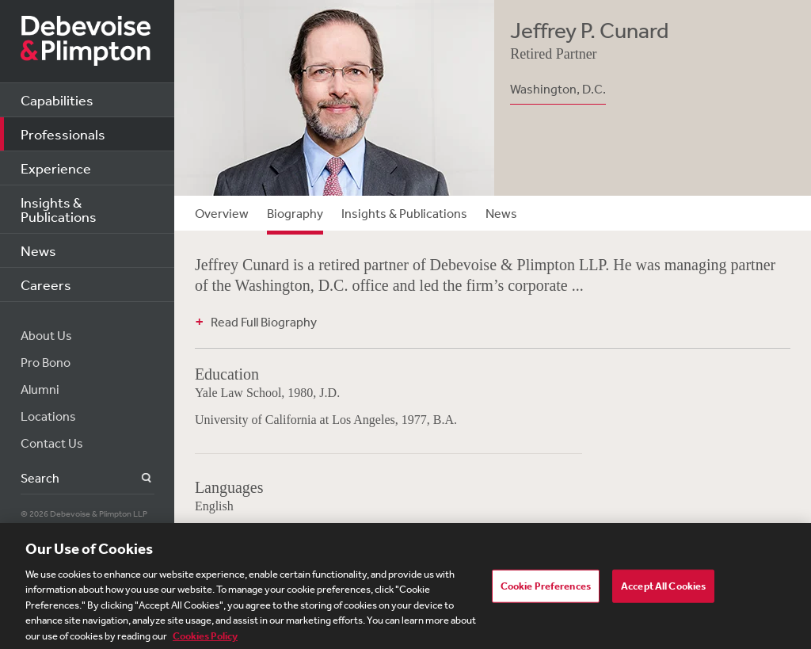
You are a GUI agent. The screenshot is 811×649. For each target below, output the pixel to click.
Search (137, 478)
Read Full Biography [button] (264, 322)
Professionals (63, 134)
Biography (295, 213)
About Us (46, 335)
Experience (56, 168)
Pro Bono (45, 362)
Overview (222, 213)
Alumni (40, 389)
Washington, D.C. (558, 89)
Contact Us (52, 443)
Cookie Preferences (546, 590)
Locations (48, 416)
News (38, 250)
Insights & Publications (59, 209)
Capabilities (57, 100)
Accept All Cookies (663, 590)
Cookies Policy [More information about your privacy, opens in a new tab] (205, 640)
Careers (46, 284)
